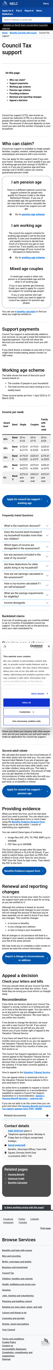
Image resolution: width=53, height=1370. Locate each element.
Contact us (7, 1345)
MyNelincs (7, 14)
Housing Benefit (16, 1174)
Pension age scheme (20, 90)
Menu (46, 3)
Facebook (8, 1219)
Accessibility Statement (14, 1349)
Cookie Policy (9, 1342)
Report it (29, 10)
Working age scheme (20, 86)
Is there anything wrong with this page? (24, 1207)
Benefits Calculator (17, 1182)
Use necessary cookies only (26, 721)
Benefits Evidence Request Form (28, 822)
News (39, 10)
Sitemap (6, 1359)
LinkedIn (34, 1219)
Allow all (26, 702)
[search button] (48, 19)
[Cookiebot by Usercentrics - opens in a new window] (32, 646)
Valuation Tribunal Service (36, 1072)
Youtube (23, 1222)
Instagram (8, 1222)
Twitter (21, 1219)
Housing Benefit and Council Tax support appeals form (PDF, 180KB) (26, 1107)
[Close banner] (49, 646)
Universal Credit (16, 1178)
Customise (27, 712)
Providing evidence (19, 93)
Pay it (19, 10)
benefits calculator (26, 311)
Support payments (18, 83)
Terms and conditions (13, 1339)
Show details (37, 693)
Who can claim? (17, 80)
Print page (45, 1228)
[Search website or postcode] (24, 19)
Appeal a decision (18, 100)
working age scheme (33, 257)
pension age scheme (33, 214)
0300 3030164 (15, 1131)
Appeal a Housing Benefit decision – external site (23, 1097)
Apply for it (7, 10)
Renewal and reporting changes (25, 97)
